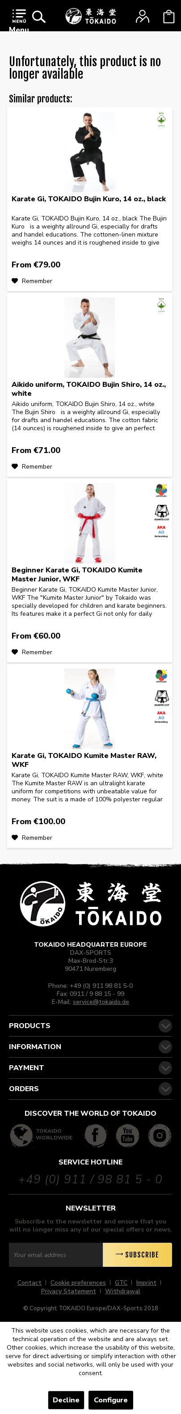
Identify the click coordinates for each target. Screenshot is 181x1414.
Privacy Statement (68, 1291)
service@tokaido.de (101, 1002)
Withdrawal (122, 1291)
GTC (121, 1283)
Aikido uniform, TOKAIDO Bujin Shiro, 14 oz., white (89, 389)
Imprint (146, 1283)
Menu (19, 22)
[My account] (142, 16)
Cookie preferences (78, 1283)
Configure (111, 1400)
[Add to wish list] (32, 281)
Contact (29, 1283)
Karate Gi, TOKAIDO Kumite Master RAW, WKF (84, 760)
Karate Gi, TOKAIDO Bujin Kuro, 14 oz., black (89, 199)
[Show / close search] (39, 16)
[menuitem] (19, 23)
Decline (66, 1400)
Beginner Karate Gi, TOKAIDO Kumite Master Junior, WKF (77, 575)
